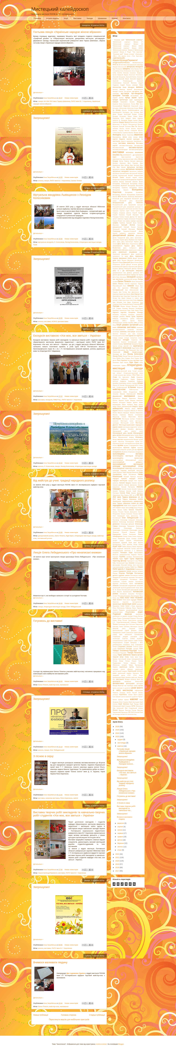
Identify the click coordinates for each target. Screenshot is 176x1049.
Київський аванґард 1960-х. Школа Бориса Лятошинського (128, 320)
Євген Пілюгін (60, 536)
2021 (117, 857)
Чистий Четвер (137, 692)
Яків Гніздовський (131, 708)
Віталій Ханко (118, 177)
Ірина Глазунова (134, 304)
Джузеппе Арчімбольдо (135, 260)
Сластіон (125, 638)
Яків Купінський (118, 708)
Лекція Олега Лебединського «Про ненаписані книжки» (67, 552)
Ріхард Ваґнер (138, 616)
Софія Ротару (138, 640)
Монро (115, 439)
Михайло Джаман (119, 429)
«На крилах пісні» (124, 56)
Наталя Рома (125, 493)
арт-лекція (125, 93)
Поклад (115, 573)
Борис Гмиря (132, 116)
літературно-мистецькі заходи (90, 242)
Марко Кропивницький (124, 406)
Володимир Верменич (120, 185)
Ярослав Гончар (130, 710)
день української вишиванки (125, 252)
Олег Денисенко (132, 516)
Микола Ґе (134, 410)
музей (141, 439)
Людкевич (140, 377)
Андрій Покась (125, 85)
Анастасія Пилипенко (136, 75)
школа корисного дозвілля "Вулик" (132, 696)
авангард (140, 64)
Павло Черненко (137, 546)
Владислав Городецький (120, 179)
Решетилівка (130, 612)
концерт (126, 340)
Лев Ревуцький (131, 350)
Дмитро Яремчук (137, 268)
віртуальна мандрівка (121, 171)
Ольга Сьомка (131, 538)
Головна (37, 18)
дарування (131, 233)
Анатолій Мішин (124, 79)
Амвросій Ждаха (122, 75)
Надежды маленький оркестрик (132, 470)
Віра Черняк (121, 167)
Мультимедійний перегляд (122, 468)
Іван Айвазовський (131, 290)
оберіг (123, 507)
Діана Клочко (134, 262)
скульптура (116, 638)
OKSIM (122, 714)
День (127, 238)
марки (114, 406)
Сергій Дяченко (130, 630)
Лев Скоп (140, 350)
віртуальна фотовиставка (121, 173)
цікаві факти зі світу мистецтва (128, 689)
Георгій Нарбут (137, 213)
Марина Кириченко (129, 398)
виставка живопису (127, 143)
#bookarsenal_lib (137, 62)
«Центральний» (119, 58)
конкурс (120, 338)
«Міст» (115, 56)
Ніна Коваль (125, 495)
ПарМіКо (122, 557)
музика (120, 445)
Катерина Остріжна (119, 314)
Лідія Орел (70, 536)
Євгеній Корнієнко (131, 283)
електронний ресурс (130, 279)
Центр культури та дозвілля (122, 688)
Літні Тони (136, 375)
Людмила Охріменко (127, 381)
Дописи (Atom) (75, 1029)
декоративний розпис (46, 536)
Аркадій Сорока (118, 91)
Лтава (115, 377)
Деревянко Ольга (125, 258)
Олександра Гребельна (133, 528)
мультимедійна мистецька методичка (128, 456)
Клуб (66, 18)
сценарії (135, 648)
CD (129, 712)
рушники (140, 620)
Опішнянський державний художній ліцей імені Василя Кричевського (128, 542)
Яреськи (121, 710)
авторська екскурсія (135, 67)
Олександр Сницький (127, 520)
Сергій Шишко (138, 632)
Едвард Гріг (134, 274)
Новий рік (135, 503)
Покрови (122, 573)
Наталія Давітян (118, 485)
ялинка (140, 708)
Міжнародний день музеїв (122, 433)
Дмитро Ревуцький (125, 268)
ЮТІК (133, 706)
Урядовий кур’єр (119, 675)
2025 (117, 730)
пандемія (115, 552)
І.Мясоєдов (134, 288)
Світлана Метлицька (130, 626)
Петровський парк (122, 563)
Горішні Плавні (117, 221)
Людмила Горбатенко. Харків (124, 379)
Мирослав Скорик (119, 416)
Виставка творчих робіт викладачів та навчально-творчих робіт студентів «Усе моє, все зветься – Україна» (69, 814)
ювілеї (75, 798)
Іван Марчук (135, 294)
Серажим (132, 628)
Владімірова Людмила (136, 179)
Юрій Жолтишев (134, 702)
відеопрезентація (128, 159)
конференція (117, 340)
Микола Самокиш (119, 415)
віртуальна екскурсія (45, 242)
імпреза (140, 300)
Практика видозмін (120, 602)
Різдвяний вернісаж (122, 614)
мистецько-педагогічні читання (133, 427)
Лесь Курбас (117, 358)
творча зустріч (137, 655)
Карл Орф (130, 310)
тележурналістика (137, 659)
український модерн (124, 673)
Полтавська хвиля (126, 583)
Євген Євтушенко (137, 281)
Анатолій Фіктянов (129, 83)
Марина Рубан (124, 400)
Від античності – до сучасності (131, 155)
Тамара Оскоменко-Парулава (125, 651)
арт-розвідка (135, 95)
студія (114, 648)
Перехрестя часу (132, 561)
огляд (131, 508)
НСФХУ (54, 321)
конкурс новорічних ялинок (133, 338)
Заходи (90, 18)
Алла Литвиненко (125, 71)
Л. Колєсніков (59, 242)
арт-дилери (127, 91)
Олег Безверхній (119, 516)
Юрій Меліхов (123, 704)
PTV (126, 714)
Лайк (141, 348)
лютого (120, 847)
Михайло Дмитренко (135, 429)
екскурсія (49, 400)
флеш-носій (139, 681)
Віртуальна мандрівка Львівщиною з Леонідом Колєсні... (125, 762)
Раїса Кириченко (66, 798)
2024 (117, 733)
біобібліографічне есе (135, 110)
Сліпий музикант (136, 638)
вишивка (116, 155)
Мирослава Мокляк (135, 416)
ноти (125, 505)
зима (114, 288)
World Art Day (132, 714)
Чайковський (139, 690)
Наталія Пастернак (128, 487)
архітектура (124, 100)
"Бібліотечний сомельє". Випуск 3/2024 (128, 46)
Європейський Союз (119, 286)
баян (141, 104)
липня (120, 830)
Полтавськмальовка (124, 596)
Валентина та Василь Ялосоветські (125, 124)
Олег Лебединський (73, 607)
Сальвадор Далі (123, 624)
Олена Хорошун (137, 536)
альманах (133, 73)
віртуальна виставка (135, 167)
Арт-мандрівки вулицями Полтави (128, 94)
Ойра (114, 510)
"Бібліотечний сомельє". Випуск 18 (128, 44)
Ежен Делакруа (121, 277)
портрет (134, 600)
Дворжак (140, 233)
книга (141, 325)
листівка (130, 360)
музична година (129, 447)
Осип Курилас (127, 544)
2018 (117, 867)
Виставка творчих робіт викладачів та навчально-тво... (126, 808)
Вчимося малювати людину (50, 962)
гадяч (127, 210)
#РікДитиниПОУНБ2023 (121, 62)
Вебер (141, 132)
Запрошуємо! (41, 117)
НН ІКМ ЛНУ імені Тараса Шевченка (57, 101)
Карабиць (116, 310)
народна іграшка (120, 478)
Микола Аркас (130, 408)
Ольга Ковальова (119, 538)
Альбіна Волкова (123, 73)
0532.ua (115, 65)
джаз (114, 260)
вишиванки (139, 152)
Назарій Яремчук (130, 476)
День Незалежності (132, 243)
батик (120, 104)
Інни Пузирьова (124, 304)
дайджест (123, 233)
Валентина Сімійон (136, 122)
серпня (120, 827)
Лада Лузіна (135, 348)
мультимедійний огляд (133, 466)
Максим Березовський (127, 394)
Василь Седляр (118, 130)
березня (120, 843)
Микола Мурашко (123, 412)
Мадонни (140, 387)
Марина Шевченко (136, 400)
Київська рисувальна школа (123, 318)
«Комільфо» (139, 54)
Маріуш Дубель (132, 402)
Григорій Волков (128, 225)
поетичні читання (137, 571)
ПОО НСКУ (124, 598)
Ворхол (115, 196)
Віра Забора (125, 165)
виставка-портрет (136, 147)
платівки (127, 567)
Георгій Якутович (132, 215)
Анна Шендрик (128, 87)
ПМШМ (140, 567)
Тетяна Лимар (118, 661)
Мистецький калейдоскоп (60, 9)
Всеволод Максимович (135, 196)
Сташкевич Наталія (125, 646)
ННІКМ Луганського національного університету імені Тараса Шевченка (128, 501)
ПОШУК (140, 600)
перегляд (139, 559)
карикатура (123, 310)
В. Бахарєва (123, 120)
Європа (140, 283)
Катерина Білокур (135, 312)
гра (124, 221)
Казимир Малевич (128, 308)
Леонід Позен (117, 356)
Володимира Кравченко (135, 194)
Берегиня (126, 106)
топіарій (124, 665)
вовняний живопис (131, 181)
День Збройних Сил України (134, 239)
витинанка (129, 152)
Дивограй (126, 262)
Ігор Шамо (121, 298)
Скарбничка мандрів (120, 636)
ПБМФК (115, 559)
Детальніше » (38, 92)
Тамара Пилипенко (135, 653)
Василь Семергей (131, 130)
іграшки (128, 298)
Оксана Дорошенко (130, 512)
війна (136, 159)
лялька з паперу (131, 383)
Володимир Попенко (119, 194)
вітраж (141, 177)
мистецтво (117, 419)
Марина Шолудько (119, 402)
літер (141, 362)
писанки (131, 563)
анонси (40, 181)
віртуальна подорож (136, 171)
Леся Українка (122, 360)
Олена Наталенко (129, 534)
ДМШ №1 (117, 270)
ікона (124, 300)
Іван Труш (124, 296)
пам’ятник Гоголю (130, 548)
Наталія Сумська (137, 489)
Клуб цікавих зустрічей (127, 325)
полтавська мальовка (128, 577)
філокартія (116, 681)
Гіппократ (116, 217)
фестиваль (120, 679)
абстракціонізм (132, 64)
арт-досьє (135, 91)
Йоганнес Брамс (137, 306)
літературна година (119, 365)
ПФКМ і (128, 606)
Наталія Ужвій (131, 491)
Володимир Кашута (120, 190)
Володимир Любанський (121, 183)
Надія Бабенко (117, 472)
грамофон (139, 221)
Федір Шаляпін (126, 677)
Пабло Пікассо (127, 546)
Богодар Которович (119, 116)
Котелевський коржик (135, 342)
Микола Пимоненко (136, 412)
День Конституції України (130, 241)
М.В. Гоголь (139, 385)
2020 (117, 861)
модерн (131, 437)
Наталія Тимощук (119, 491)
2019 (117, 864)
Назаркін (140, 476)
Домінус (129, 272)
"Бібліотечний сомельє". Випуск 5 (123, 50)
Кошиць (120, 344)
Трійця (131, 665)
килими (125, 322)
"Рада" (129, 52)
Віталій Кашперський (120, 175)
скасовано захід (136, 636)
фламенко (128, 681)
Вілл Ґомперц (133, 163)
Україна (115, 667)
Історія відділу (52, 18)
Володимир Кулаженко (134, 192)
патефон (129, 556)
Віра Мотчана (134, 165)
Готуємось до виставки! (47, 620)
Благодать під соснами (131, 112)
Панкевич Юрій (126, 552)
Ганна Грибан (135, 210)
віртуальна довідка (119, 169)
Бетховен (116, 108)
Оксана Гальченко (136, 510)
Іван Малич (127, 294)
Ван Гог (134, 126)
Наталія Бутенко (137, 483)
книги (114, 327)
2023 (117, 737)
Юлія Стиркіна (123, 702)
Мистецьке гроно (127, 421)
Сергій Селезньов (127, 632)
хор (125, 685)
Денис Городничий (119, 238)
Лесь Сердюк (125, 358)
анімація (135, 85)
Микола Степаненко (135, 415)
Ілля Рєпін (133, 300)
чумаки (130, 694)
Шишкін (118, 696)
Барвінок (115, 104)
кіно (135, 322)
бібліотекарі (123, 108)
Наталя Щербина (137, 493)
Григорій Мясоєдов (128, 229)
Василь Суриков (122, 132)
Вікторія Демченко (136, 161)
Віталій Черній (131, 177)
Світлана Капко (118, 626)
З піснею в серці (43, 756)
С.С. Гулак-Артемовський (121, 622)
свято (124, 628)
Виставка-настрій (118, 147)
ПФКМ (122, 606)
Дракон (115, 274)
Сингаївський (138, 634)
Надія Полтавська (129, 474)
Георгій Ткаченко (119, 215)
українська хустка (127, 667)
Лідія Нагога (124, 362)
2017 (117, 871)
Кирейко (130, 322)
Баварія (115, 102)
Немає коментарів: (72, 98)
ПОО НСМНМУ (136, 598)
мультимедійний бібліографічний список (128, 460)
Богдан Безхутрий (124, 114)
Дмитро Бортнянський (130, 266)
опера (122, 540)
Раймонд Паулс (131, 608)
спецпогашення (117, 642)
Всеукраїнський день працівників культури (128, 204)
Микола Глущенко (124, 410)
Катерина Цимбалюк (135, 314)
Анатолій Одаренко (136, 79)
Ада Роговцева (117, 69)
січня (119, 850)
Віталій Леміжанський (135, 175)
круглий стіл (128, 346)
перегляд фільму (119, 561)
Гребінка (122, 223)
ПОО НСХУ (126, 600)
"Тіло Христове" (137, 52)
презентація (117, 604)
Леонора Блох (138, 356)
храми (136, 685)
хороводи (130, 685)
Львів (35, 245)
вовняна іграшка (118, 181)
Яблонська (139, 706)
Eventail (136, 712)
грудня (120, 739)
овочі (127, 507)
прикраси (140, 604)
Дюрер (128, 274)
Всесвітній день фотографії (131, 200)
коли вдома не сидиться (134, 336)
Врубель (124, 196)
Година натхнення (129, 219)
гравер (128, 221)
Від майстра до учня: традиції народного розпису (63, 480)
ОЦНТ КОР (117, 546)
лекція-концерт (137, 352)
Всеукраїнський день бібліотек (128, 203)
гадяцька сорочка (119, 210)
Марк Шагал (138, 404)
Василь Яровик (133, 132)
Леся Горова (135, 358)
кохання (115, 344)
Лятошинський (129, 385)
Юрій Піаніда (134, 704)
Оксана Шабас (138, 514)
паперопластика (125, 554)
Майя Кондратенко (130, 392)
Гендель (115, 213)
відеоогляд (139, 157)
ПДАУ (121, 559)
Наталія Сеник (126, 489)
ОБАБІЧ (118, 507)
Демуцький (139, 235)
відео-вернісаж (126, 157)
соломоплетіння (118, 640)
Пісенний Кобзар (126, 565)
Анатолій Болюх (131, 77)
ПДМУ (126, 559)
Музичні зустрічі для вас (129, 449)
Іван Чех (137, 296)
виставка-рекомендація (120, 149)
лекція (40, 101)
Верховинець (117, 137)
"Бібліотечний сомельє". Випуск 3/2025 (128, 48)
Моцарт (136, 439)
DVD (132, 712)
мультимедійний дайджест (128, 462)
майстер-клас (54, 685)
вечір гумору (133, 137)
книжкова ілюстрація (127, 332)
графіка (115, 223)
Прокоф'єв (116, 606)
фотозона (140, 683)
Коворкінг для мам (127, 333)
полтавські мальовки (127, 593)
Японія (115, 710)
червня (120, 833)
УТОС (135, 675)
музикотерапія (117, 447)
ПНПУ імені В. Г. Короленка (81, 101)
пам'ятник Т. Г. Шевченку (133, 550)
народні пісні (132, 480)
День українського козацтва (134, 250)
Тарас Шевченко (124, 655)
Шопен (115, 699)
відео (114, 157)
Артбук (121, 97)
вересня (120, 823)
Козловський (117, 335)
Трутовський (139, 665)
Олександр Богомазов (126, 522)
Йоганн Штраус (126, 306)
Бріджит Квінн (131, 118)
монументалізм (128, 439)
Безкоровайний (117, 106)
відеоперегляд (117, 159)
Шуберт (120, 699)
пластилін (140, 565)
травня (120, 837)
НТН (114, 507)
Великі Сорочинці (127, 135)
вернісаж (138, 134)
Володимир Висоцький (135, 185)
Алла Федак (135, 71)
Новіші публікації (40, 1015)
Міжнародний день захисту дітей (128, 431)
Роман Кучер (117, 620)
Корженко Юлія (137, 340)
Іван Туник (130, 296)
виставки (47, 321)
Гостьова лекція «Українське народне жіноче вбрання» (67, 31)
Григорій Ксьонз (129, 227)
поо (118, 598)
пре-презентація (137, 602)
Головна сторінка (68, 1015)
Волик (141, 181)
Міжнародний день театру (130, 435)
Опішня (128, 540)
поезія (129, 571)
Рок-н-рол (140, 618)
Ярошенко (124, 712)
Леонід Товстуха (128, 356)
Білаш (136, 108)
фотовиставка (63, 321)
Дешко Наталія (138, 258)
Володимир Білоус (136, 183)
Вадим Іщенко (133, 120)
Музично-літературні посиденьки (132, 452)
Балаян (132, 102)
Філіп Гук (140, 679)
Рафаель (122, 610)
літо (141, 375)
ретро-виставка (117, 612)
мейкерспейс (118, 408)
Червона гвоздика (119, 692)
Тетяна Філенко (130, 663)
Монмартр (139, 437)
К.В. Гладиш (117, 308)
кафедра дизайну (119, 316)
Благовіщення (117, 112)
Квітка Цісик (130, 316)
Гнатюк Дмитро (130, 217)
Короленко (116, 342)
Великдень (117, 135)
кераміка (140, 316)
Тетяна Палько (130, 661)
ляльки (140, 383)
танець (115, 655)
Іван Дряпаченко (133, 292)
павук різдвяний (118, 548)
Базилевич (124, 102)
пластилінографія (118, 567)
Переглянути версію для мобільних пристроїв (69, 1019)
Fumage (117, 714)
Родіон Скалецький (123, 618)
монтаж (120, 439)
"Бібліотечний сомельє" (134, 40)
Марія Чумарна (127, 404)
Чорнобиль (123, 694)
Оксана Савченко (126, 514)
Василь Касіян (125, 128)
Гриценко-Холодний (129, 231)
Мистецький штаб (127, 423)
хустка (140, 685)
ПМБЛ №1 (57, 400)
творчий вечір (118, 657)
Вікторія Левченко (119, 163)
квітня (119, 840)
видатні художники (127, 141)
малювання (64, 685)
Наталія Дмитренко (130, 485)
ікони (127, 300)
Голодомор (139, 219)
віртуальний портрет (136, 173)
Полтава (129, 573)
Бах (137, 104)
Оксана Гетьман (118, 512)
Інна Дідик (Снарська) (131, 302)
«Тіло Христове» (137, 56)
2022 (117, 854)
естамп (115, 281)
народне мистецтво (120, 481)
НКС (130, 495)
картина (123, 312)
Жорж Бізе (139, 286)
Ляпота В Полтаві (118, 385)
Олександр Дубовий (127, 524)
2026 (117, 726)
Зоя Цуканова (123, 288)
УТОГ (129, 675)
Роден (115, 618)
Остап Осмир (138, 544)
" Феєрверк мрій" (119, 40)
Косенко (123, 342)
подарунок (122, 571)
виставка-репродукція (136, 149)
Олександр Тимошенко (126, 526)
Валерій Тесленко (125, 126)
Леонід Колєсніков (71, 242)
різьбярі (130, 616)
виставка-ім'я (138, 145)
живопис (130, 286)
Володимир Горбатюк (120, 187)
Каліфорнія (139, 308)
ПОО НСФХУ (117, 600)
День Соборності (129, 248)
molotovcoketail (101, 1044)
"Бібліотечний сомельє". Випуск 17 (128, 42)
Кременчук (127, 344)
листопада (121, 743)
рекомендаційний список (134, 610)
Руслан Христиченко (129, 620)
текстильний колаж (124, 659)
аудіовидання (138, 99)
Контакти (127, 18)
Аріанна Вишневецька (135, 89)
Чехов (129, 692)
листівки (136, 360)
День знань (117, 241)
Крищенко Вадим (137, 344)
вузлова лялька (138, 209)
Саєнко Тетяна (76, 181)
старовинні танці (128, 644)
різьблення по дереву (120, 616)
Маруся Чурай (137, 406)
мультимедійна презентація (128, 458)
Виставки (77, 18)
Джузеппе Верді (118, 262)
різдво (140, 612)
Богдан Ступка (137, 114)
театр (127, 657)
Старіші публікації (97, 1015)
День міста (121, 244)
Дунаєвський (122, 274)
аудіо (131, 99)
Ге (142, 210)
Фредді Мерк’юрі (118, 685)
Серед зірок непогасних (122, 634)
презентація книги (129, 604)
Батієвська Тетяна (129, 104)
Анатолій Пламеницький (122, 81)
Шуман (126, 699)
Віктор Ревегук (124, 161)
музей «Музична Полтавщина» (123, 441)
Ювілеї (115, 18)
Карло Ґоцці (139, 310)
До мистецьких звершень (132, 271)
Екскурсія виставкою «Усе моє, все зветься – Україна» (67, 335)
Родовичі (133, 618)
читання (115, 694)
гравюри (133, 221)
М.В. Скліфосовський (120, 387)
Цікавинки (102, 18)
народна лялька (136, 478)
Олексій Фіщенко (128, 532)
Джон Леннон (121, 260)
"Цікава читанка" (129, 54)
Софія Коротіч (128, 640)
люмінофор (122, 383)
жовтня (120, 746)
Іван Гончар (123, 292)
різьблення (139, 614)
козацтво (140, 333)
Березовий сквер (137, 106)
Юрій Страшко (126, 706)
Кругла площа (117, 346)
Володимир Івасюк (136, 187)
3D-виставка (123, 64)
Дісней (123, 264)
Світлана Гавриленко (136, 624)
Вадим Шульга (124, 122)
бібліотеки (130, 108)
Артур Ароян (131, 98)
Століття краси (138, 646)
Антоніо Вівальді (119, 89)
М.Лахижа (132, 387)
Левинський (116, 352)
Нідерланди (116, 495)
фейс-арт (134, 677)
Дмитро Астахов (131, 264)
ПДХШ (132, 559)
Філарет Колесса (130, 679)
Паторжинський (138, 556)
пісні (134, 565)
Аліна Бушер (135, 69)
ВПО (119, 196)
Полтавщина (135, 596)
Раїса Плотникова (119, 608)
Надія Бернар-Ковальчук (130, 472)
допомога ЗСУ (138, 272)
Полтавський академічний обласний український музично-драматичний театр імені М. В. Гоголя (128, 587)
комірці (115, 338)
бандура (140, 102)
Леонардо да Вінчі (119, 354)
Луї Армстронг (124, 377)
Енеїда (140, 279)
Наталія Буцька (125, 483)
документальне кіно (119, 272)
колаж (123, 335)
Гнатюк (121, 217)
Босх (122, 118)
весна (125, 137)
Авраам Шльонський (119, 66)
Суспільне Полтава (125, 648)
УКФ (141, 673)
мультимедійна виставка (128, 454)
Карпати (116, 312)
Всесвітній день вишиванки (122, 198)
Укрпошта (136, 673)
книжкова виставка (52, 798)
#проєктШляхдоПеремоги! (47, 873)
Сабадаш (134, 622)
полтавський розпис (44, 538)
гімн (141, 215)
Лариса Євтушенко (119, 350)
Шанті (135, 694)
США (141, 648)
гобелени (120, 219)
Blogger (121, 1044)
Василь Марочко (137, 128)
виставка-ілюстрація (126, 145)
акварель (126, 69)
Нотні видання (132, 505)
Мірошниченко (122, 437)
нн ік (134, 495)
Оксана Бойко (122, 510)
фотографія (130, 683)
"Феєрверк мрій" (118, 54)
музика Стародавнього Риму (133, 445)
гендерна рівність (125, 213)
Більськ (124, 110)
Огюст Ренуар (138, 507)
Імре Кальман (117, 302)
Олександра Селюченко (120, 530)
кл (138, 322)
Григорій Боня (131, 223)
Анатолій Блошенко (119, 77)
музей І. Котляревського (127, 443)
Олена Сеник (127, 536)
